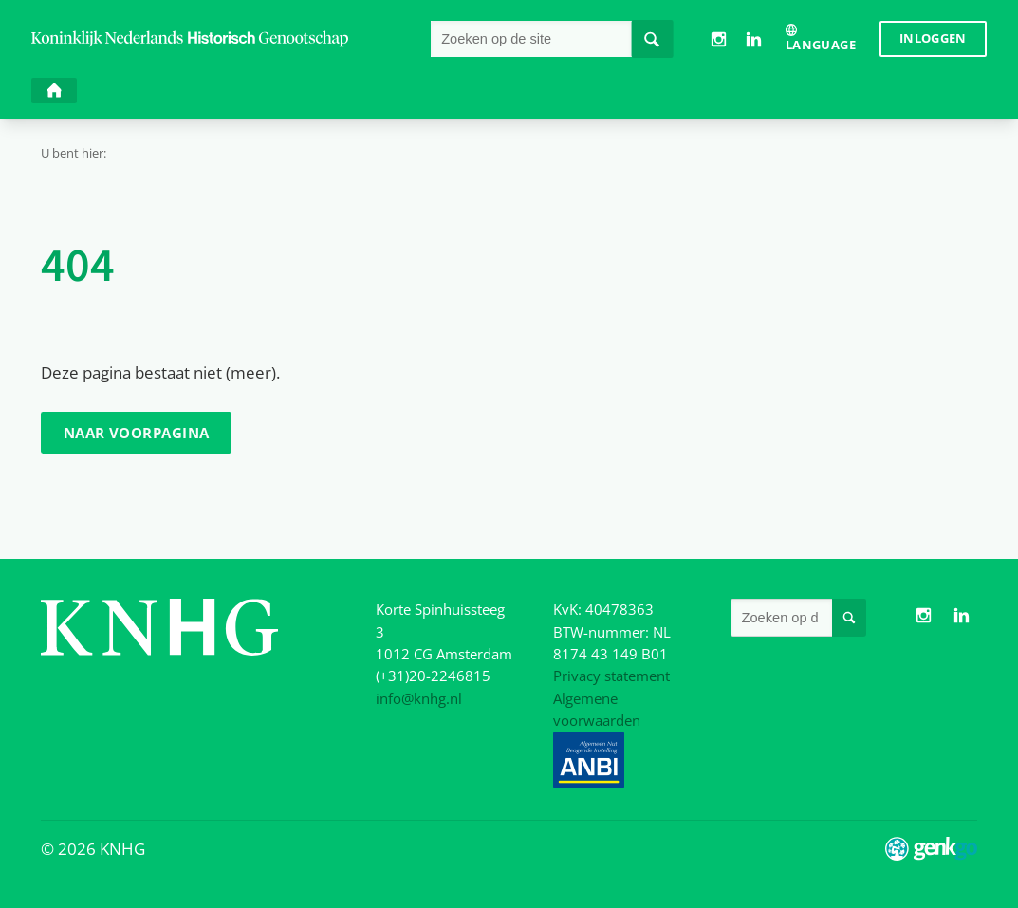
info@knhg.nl (419, 698)
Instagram (717, 39)
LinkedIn (753, 39)
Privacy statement (611, 675)
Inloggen (933, 38)
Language (821, 45)
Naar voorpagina (137, 432)
